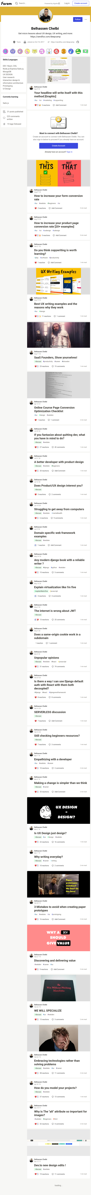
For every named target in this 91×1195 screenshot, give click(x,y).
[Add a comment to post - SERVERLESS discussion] (40, 721)
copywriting (58, 100)
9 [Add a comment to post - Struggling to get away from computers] (56, 518)
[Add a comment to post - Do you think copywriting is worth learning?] (40, 262)
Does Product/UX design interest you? (58, 485)
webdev (42, 203)
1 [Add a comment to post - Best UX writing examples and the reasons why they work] (59, 316)
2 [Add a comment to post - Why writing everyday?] (57, 865)
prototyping (56, 914)
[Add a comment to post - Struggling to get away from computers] (41, 518)
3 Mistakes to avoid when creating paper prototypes (60, 908)
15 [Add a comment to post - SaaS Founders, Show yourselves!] (58, 366)
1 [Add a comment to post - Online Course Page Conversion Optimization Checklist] (53, 420)
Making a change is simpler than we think (60, 783)
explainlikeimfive (41, 591)
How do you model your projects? (55, 1088)
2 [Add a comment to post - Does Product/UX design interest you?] (54, 494)
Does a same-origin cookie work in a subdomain (57, 636)
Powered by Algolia (52, 3)
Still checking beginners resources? (57, 735)
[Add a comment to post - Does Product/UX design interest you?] (40, 494)
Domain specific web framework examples (54, 534)
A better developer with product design (59, 462)
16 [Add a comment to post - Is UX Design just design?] (58, 842)
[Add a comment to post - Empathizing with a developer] (41, 768)
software (44, 258)
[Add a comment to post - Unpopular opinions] (41, 666)
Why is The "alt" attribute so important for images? (60, 1113)
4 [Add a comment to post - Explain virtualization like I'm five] (54, 596)
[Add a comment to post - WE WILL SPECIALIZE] (41, 1019)
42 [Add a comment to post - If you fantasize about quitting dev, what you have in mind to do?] (58, 447)
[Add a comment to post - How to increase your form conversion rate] (40, 208)
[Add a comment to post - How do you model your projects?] (41, 1097)
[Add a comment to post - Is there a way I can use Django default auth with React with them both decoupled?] (40, 697)
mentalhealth (57, 513)
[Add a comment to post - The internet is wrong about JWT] (41, 620)
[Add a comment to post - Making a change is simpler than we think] (41, 792)
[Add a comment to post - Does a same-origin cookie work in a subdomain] (38, 643)
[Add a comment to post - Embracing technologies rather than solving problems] (41, 1073)
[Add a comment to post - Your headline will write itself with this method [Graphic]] (42, 105)
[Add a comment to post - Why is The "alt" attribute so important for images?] (41, 1124)
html (55, 1119)
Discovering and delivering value (55, 960)
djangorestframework (57, 692)
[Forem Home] (6, 3)
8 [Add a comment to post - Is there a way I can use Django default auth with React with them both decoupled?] (54, 697)
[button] (5, 51)
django (46, 567)
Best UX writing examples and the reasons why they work (55, 305)
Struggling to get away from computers (59, 509)
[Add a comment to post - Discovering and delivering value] (41, 969)
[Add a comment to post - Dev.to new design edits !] (41, 1174)
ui (40, 100)
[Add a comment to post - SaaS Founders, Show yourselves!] (41, 366)
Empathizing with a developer (53, 759)
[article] (58, 83)
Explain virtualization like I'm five (55, 587)
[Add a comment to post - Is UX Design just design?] (41, 842)
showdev (65, 361)
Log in (67, 3)
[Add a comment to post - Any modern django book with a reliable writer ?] (41, 572)
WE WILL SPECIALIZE (48, 1010)
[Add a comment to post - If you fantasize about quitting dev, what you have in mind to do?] (41, 447)
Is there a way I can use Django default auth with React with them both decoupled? (58, 685)
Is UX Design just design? (50, 833)
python (54, 567)
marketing (47, 100)
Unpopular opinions (46, 657)
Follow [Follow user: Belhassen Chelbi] (78, 19)
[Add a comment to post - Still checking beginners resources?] (40, 744)
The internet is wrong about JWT (55, 611)
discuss (38, 361)
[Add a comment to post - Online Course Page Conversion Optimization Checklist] (40, 420)
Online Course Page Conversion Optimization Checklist (54, 409)
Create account (80, 3)
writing (53, 861)
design (42, 311)
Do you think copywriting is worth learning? (55, 252)
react (54, 661)
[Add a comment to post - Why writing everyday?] (41, 865)
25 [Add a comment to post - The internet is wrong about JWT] (58, 619)
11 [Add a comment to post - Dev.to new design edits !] (58, 1174)
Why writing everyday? (48, 856)
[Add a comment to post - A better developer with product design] (41, 471)
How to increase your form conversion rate (58, 197)
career (57, 361)
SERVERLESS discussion (50, 712)
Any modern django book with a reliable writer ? (59, 561)
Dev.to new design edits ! (50, 1165)
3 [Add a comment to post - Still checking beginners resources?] (54, 744)
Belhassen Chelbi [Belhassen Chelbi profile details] (40, 87)
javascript (54, 591)
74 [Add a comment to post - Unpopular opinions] (58, 666)
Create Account (58, 146)
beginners (52, 203)
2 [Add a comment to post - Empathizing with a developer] (57, 768)
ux (36, 100)
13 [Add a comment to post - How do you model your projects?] (58, 1096)
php (36, 258)
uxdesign (47, 230)
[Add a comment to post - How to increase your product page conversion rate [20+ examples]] (42, 235)
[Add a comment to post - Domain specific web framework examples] (40, 545)
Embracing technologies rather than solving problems (57, 1062)
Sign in (69, 152)
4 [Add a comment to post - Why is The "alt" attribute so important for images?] (57, 1123)
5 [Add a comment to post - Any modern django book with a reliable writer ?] (57, 572)
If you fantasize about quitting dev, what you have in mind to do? (59, 436)
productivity (54, 258)
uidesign (56, 230)
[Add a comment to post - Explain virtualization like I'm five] (40, 596)
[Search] (16, 3)
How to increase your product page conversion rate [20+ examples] (56, 224)
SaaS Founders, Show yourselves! (55, 357)
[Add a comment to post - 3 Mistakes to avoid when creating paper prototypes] (41, 919)
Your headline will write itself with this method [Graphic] (58, 94)
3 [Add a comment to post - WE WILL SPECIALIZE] (57, 1019)
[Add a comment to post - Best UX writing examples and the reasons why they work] (42, 316)
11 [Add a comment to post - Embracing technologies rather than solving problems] (58, 1073)
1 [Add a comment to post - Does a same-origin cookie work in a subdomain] (51, 643)
